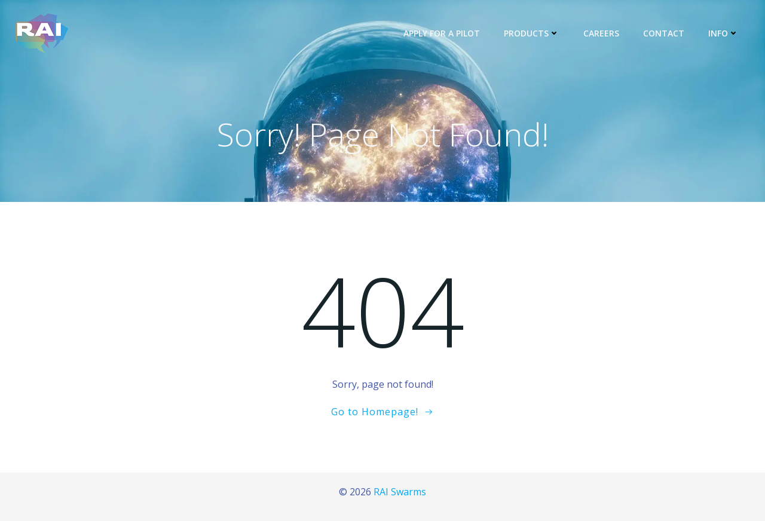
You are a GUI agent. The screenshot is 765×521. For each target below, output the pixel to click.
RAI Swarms (400, 491)
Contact (663, 33)
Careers (601, 33)
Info (723, 33)
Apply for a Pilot (441, 33)
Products (531, 33)
